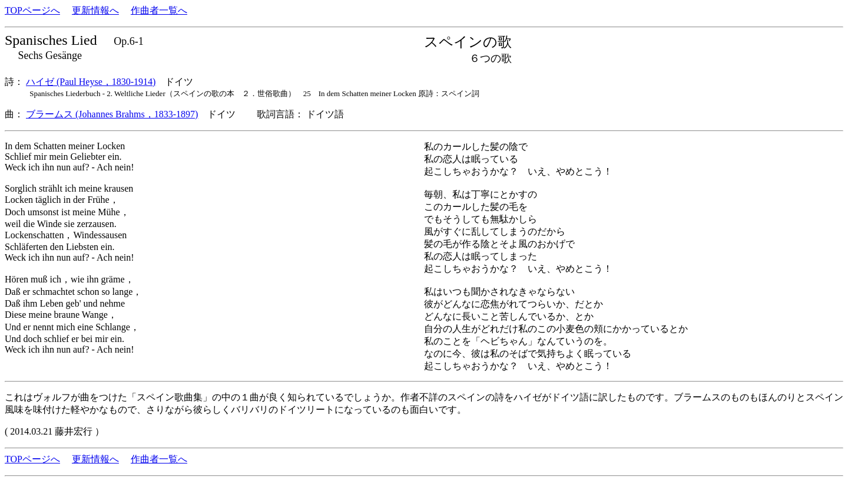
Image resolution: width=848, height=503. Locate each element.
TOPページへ (32, 10)
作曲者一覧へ (159, 10)
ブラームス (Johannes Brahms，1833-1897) (112, 114)
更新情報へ (95, 10)
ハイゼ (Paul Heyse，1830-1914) (90, 82)
